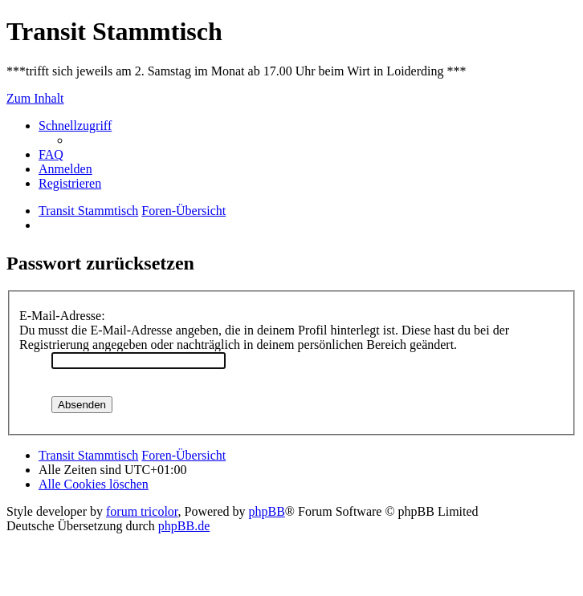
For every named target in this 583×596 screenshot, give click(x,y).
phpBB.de (184, 526)
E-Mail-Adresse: (62, 315)
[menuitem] (51, 154)
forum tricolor (142, 511)
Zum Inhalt (35, 98)
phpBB (267, 511)
